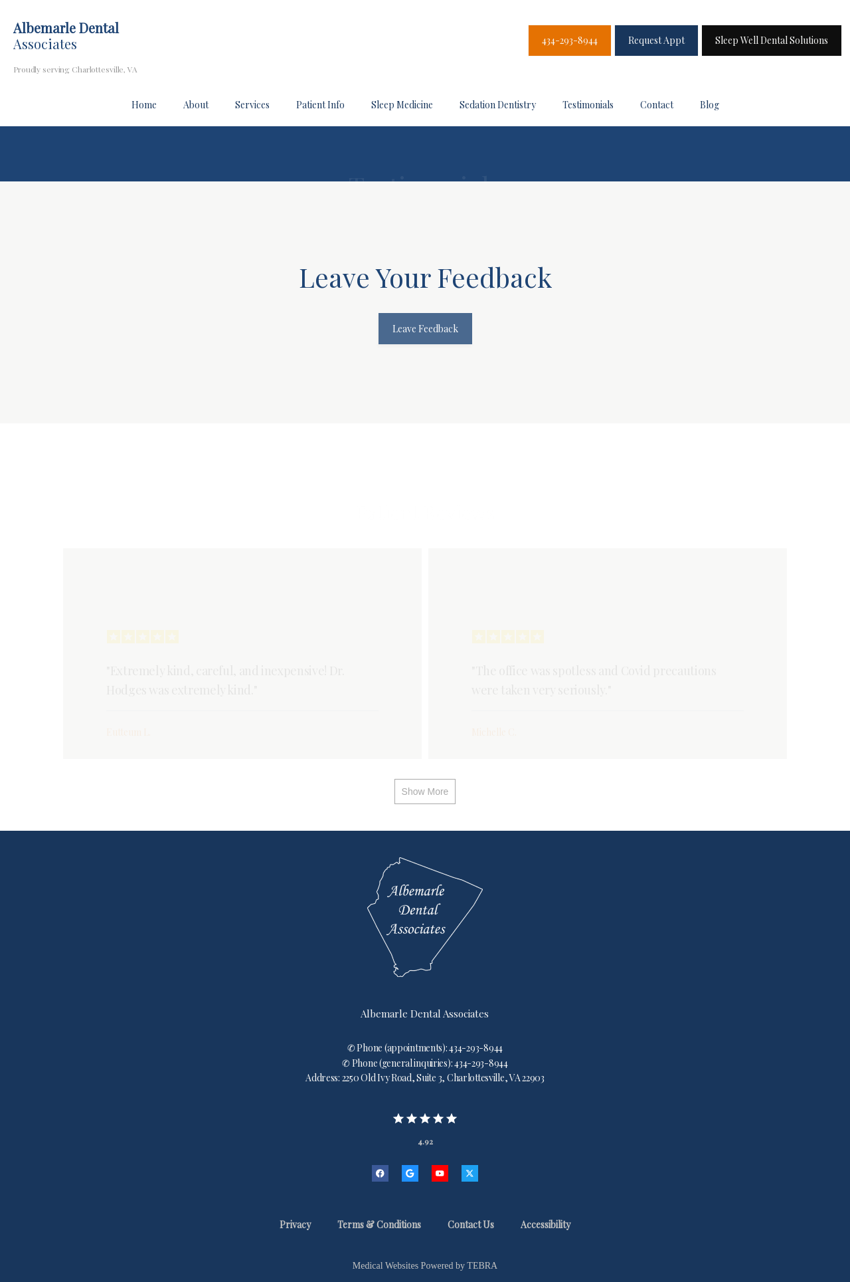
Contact (656, 104)
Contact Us (471, 1224)
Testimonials (588, 104)
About (196, 104)
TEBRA (482, 1266)
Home (144, 104)
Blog (709, 104)
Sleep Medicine (402, 104)
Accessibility (545, 1224)
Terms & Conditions (379, 1224)
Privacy (295, 1224)
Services (252, 104)
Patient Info (320, 104)
